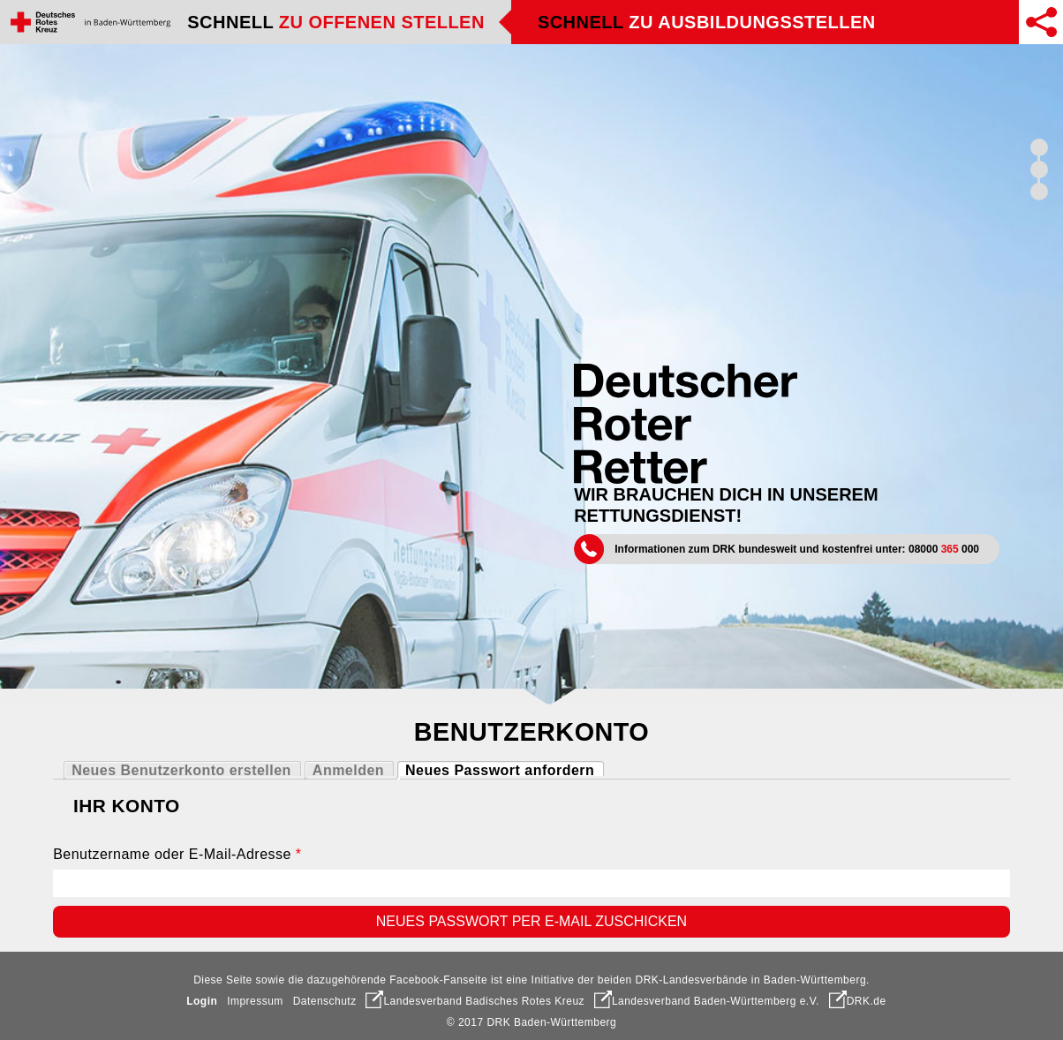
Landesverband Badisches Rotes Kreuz (475, 1001)
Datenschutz (325, 1001)
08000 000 (943, 549)
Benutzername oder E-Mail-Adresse (177, 854)
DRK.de (857, 1001)
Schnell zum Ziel (1039, 191)
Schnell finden (1039, 169)
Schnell (336, 22)
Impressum (255, 1001)
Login (201, 1001)
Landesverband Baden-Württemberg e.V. (706, 1001)
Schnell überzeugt (1039, 147)
